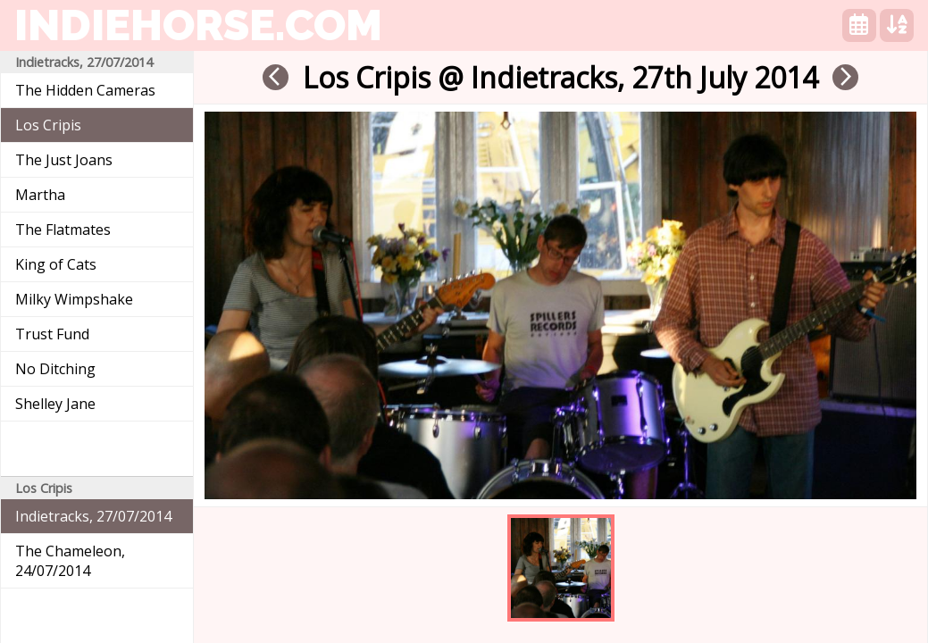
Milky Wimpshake (74, 299)
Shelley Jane (55, 403)
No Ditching (55, 369)
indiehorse (198, 25)
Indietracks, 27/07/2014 (93, 516)
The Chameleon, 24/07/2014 (70, 560)
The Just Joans (64, 160)
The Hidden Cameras (85, 90)
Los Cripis (48, 125)
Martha (40, 195)
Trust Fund (52, 334)
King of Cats (55, 264)
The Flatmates (63, 229)
